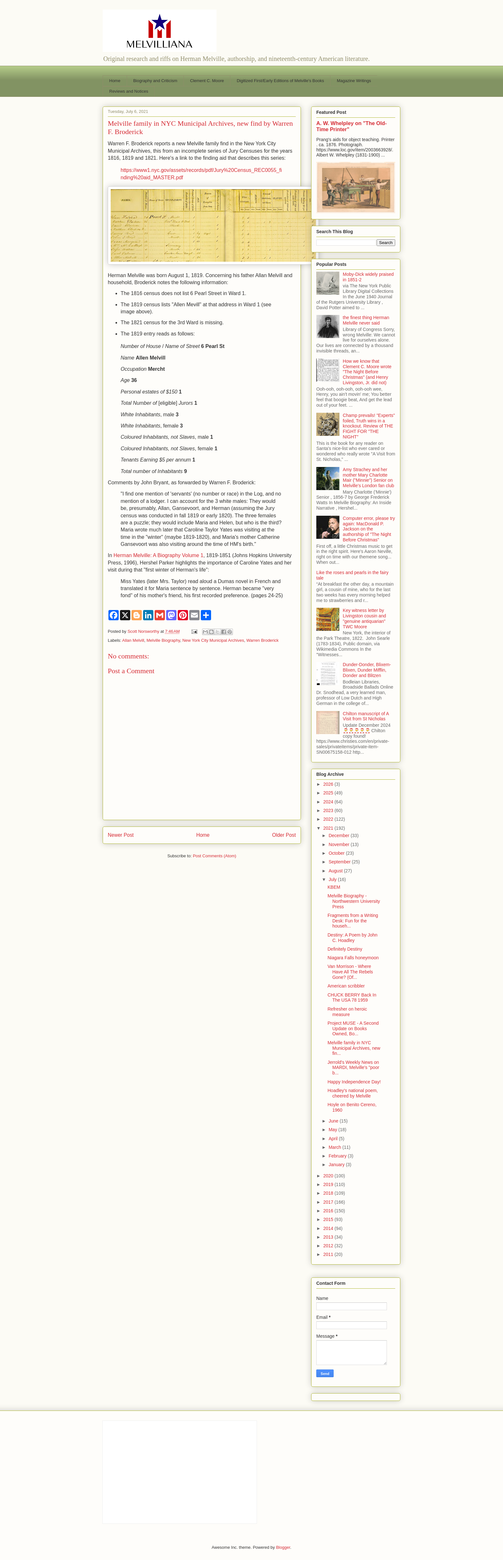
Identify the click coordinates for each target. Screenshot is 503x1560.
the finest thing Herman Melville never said (366, 320)
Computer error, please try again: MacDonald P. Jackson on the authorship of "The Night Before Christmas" (369, 529)
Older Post (284, 835)
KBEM (334, 887)
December (339, 835)
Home (115, 80)
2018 (329, 1193)
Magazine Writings (354, 80)
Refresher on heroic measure (347, 1011)
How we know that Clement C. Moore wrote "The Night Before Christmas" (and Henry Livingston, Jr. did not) (367, 372)
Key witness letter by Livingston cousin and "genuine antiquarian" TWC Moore (364, 618)
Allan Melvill (133, 640)
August (336, 870)
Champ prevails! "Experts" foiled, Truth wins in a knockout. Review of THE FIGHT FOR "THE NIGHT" (369, 426)
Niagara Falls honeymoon (353, 957)
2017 (329, 1202)
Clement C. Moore (207, 80)
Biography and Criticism (155, 80)
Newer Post (121, 835)
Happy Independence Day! (354, 1081)
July (333, 879)
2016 (329, 1210)
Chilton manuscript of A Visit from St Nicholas (366, 716)
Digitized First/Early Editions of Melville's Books (280, 80)
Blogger (283, 1547)
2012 (329, 1245)
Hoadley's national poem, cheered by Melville (353, 1093)
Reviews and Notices (128, 91)
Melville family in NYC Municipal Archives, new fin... (354, 1048)
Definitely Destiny (345, 949)
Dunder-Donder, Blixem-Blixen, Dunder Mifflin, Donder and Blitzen (367, 670)
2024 (329, 801)
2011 (329, 1254)
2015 (329, 1219)
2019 (329, 1184)
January (337, 1164)
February (338, 1155)
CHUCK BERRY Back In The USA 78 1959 (352, 997)
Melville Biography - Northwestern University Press (354, 901)
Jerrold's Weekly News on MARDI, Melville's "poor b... (353, 1068)
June (333, 1120)
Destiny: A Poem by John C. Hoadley (353, 937)
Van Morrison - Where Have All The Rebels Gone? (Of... (350, 972)
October (337, 853)
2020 (329, 1175)
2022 (329, 819)
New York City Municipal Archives (213, 640)
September (340, 861)
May (333, 1129)
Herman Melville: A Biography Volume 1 (158, 555)
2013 (329, 1237)
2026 (329, 784)
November (339, 844)
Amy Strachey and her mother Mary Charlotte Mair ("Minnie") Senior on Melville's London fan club (368, 477)
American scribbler (346, 985)
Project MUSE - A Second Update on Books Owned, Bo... (353, 1029)
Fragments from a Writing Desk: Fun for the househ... (353, 921)
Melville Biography (163, 640)
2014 (329, 1228)
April (333, 1138)
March (335, 1147)
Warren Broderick (262, 640)
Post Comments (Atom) (214, 855)
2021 (329, 828)
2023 (329, 810)
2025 (329, 792)
